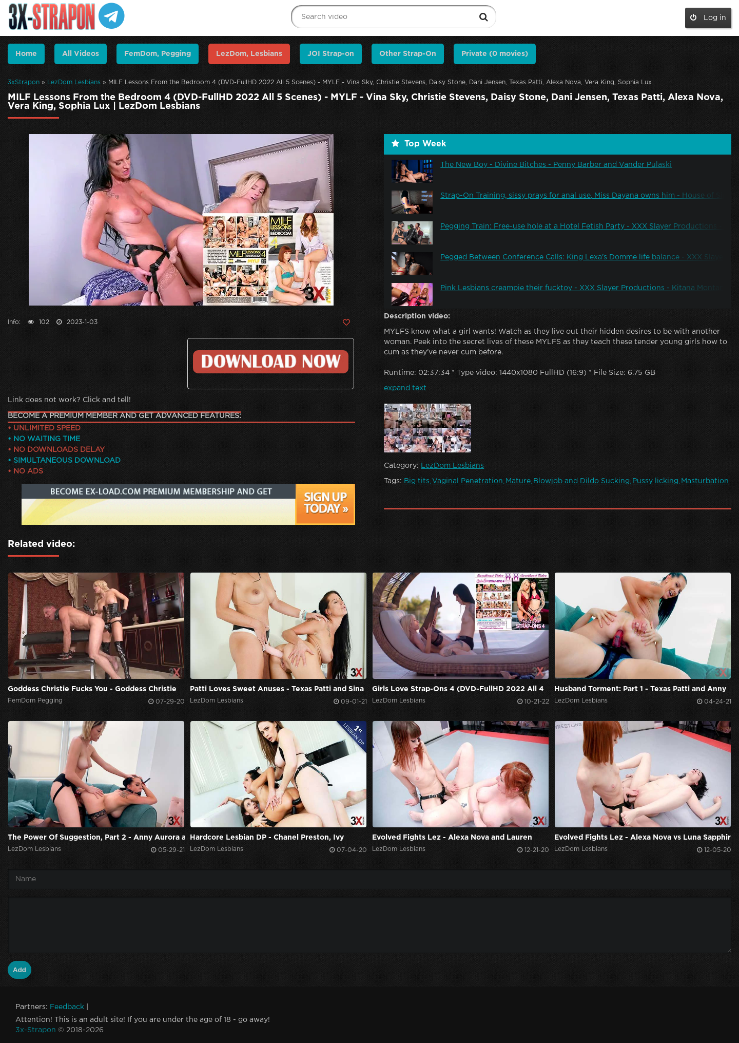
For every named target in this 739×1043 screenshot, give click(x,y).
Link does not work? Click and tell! (69, 400)
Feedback (67, 1007)
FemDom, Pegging (157, 54)
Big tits (417, 481)
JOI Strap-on (330, 54)
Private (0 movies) (494, 54)
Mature (518, 481)
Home (26, 54)
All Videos (80, 54)
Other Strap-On (407, 54)
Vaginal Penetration (467, 481)
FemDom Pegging (35, 701)
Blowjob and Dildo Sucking (581, 481)
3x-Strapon (35, 1030)
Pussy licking (655, 481)
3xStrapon (24, 82)
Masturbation (705, 481)
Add (19, 970)
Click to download (270, 361)
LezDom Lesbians (74, 82)
